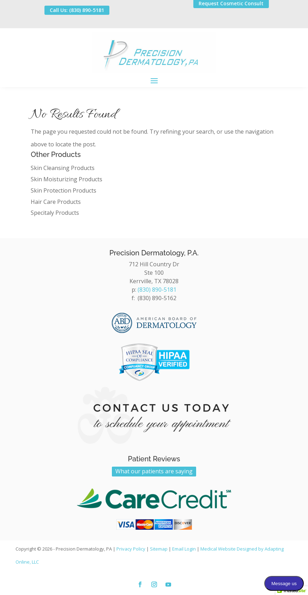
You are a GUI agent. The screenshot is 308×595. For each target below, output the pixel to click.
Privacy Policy (130, 549)
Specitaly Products (55, 213)
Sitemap (159, 549)
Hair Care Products (56, 202)
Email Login (184, 549)
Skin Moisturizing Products (66, 179)
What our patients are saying (154, 471)
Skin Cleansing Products (63, 168)
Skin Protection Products (63, 190)
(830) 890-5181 (157, 289)
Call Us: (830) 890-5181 (77, 10)
